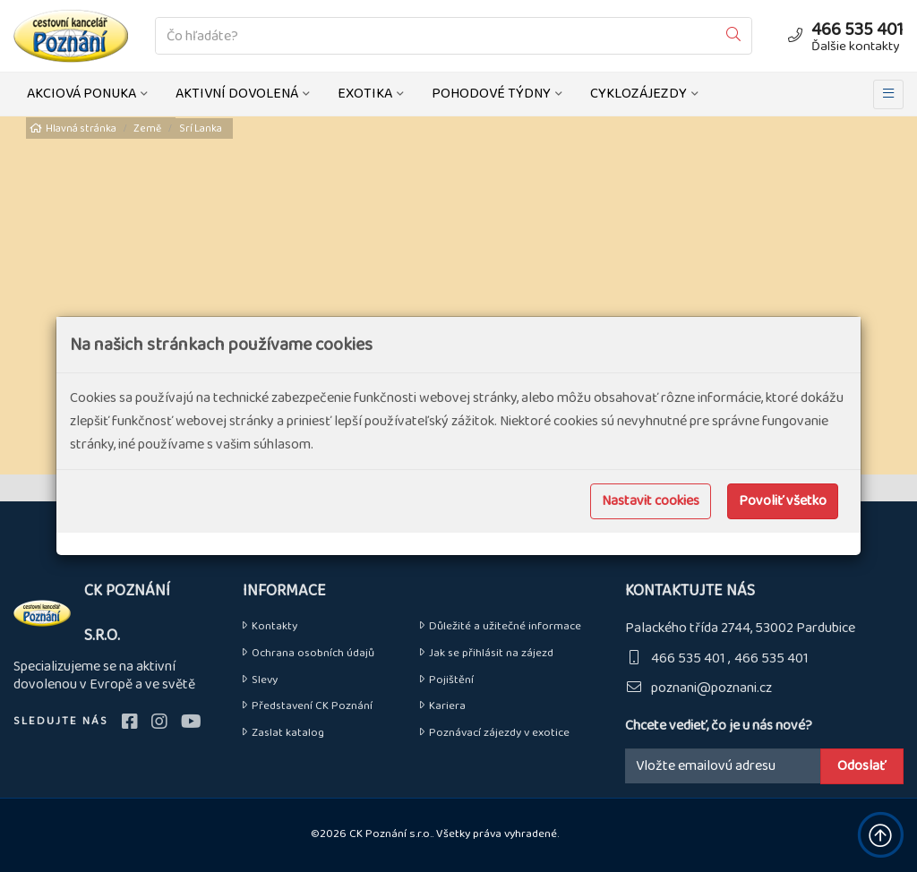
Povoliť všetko (783, 501)
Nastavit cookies (650, 501)
